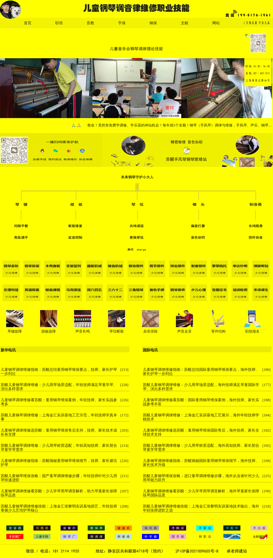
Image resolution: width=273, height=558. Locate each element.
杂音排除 (150, 331)
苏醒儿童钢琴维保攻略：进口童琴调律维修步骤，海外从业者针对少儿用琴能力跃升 (201, 478)
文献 (184, 23)
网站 (216, 23)
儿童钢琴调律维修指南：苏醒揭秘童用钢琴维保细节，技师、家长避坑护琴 (59, 463)
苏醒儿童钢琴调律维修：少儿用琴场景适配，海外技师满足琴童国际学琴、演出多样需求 (201, 387)
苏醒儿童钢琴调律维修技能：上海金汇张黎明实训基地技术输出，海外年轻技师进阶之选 (201, 508)
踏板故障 (48, 331)
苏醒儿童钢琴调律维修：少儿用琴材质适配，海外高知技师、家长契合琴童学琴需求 (201, 447)
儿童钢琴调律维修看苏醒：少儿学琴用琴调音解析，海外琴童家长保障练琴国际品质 (201, 493)
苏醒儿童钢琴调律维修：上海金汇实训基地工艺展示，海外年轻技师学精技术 (201, 417)
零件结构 (218, 331)
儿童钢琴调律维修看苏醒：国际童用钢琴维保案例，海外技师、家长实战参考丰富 (201, 402)
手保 (122, 23)
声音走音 (184, 331)
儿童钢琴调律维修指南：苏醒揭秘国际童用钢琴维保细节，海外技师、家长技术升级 (201, 463)
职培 (59, 23)
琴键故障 (15, 331)
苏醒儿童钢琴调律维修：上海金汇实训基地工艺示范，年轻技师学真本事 (59, 417)
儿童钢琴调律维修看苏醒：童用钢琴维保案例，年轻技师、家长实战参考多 (59, 402)
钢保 (153, 23)
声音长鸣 (82, 331)
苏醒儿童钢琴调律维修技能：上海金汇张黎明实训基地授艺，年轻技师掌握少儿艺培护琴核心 (59, 508)
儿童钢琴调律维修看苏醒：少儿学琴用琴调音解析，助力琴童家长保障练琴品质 (59, 493)
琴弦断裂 (116, 331)
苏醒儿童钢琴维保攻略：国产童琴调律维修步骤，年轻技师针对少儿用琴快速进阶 (59, 478)
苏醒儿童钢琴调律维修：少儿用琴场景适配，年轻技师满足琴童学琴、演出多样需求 (59, 387)
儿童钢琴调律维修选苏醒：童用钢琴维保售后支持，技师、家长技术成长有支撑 (59, 432)
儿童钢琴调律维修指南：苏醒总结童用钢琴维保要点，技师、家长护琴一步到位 (59, 371)
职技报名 (252, 331)
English (249, 23)
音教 (90, 23)
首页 (27, 23)
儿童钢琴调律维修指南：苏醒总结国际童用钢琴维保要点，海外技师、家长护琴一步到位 (201, 371)
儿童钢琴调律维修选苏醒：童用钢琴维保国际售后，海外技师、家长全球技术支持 (201, 432)
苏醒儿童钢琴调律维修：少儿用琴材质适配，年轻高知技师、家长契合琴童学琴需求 (59, 447)
